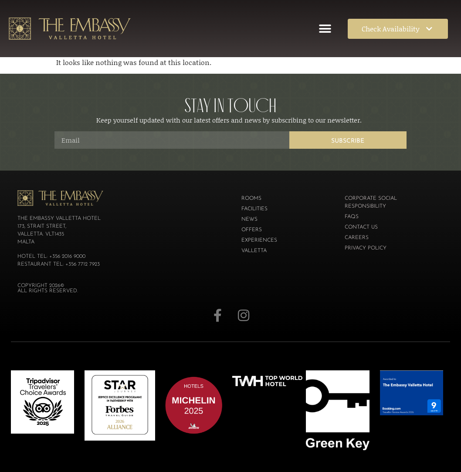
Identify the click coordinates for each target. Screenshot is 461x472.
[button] (325, 28)
